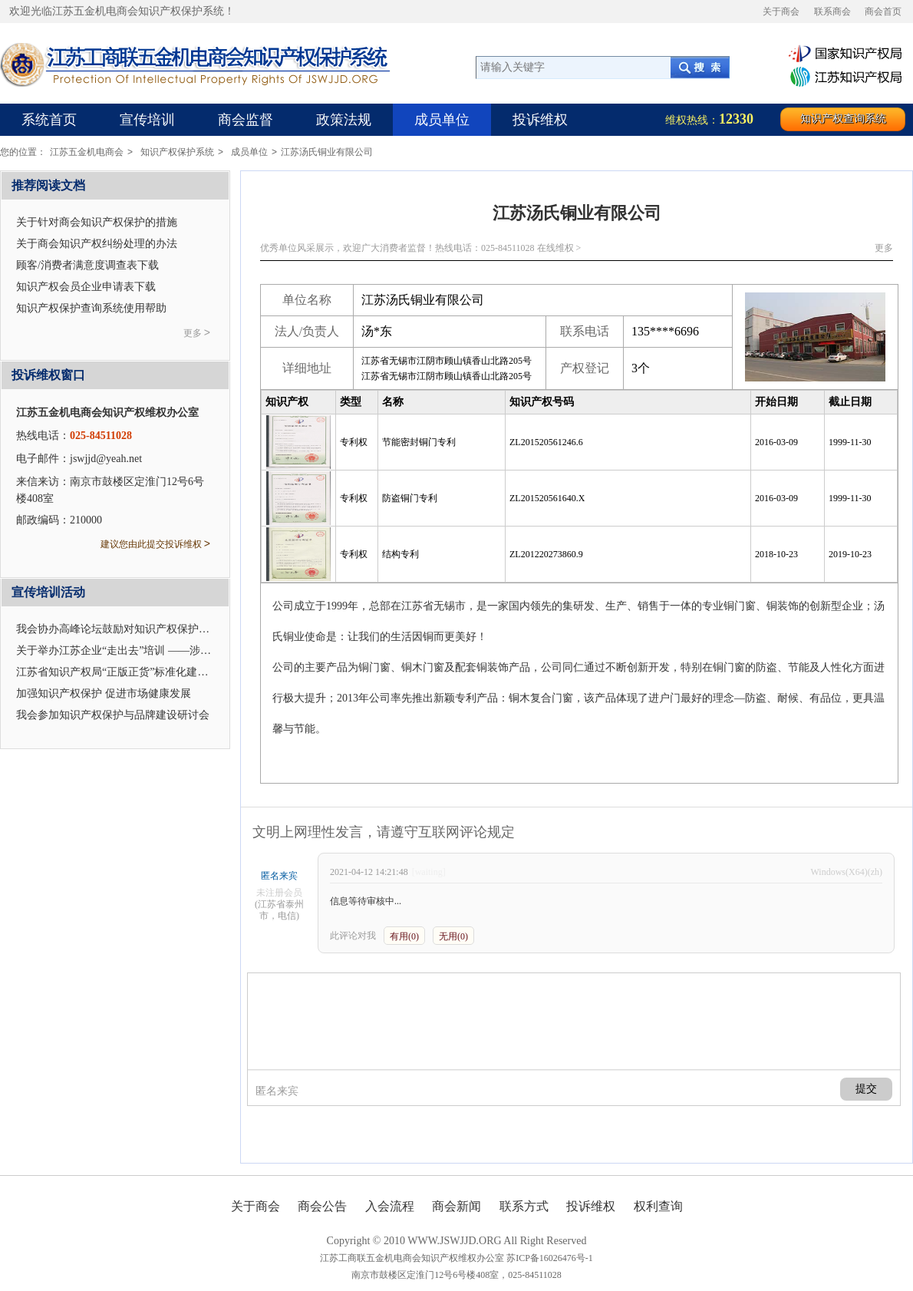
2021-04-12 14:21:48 (369, 872)
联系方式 (524, 1206)
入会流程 (389, 1206)
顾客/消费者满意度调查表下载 (87, 265)
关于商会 (781, 11)
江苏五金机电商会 (91, 152)
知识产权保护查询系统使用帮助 (91, 308)
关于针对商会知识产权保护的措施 (96, 222)
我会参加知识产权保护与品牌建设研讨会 (112, 715)
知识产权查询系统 (843, 118)
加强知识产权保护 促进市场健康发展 (103, 693)
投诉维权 (540, 119)
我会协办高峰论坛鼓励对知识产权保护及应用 (123, 629)
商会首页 (883, 11)
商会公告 (322, 1206)
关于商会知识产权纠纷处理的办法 (96, 243)
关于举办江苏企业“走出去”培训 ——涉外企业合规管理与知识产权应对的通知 (199, 650)
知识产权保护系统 (181, 152)
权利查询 (658, 1206)
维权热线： (709, 119)
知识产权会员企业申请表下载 (86, 286)
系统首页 (49, 119)
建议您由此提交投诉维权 (155, 543)
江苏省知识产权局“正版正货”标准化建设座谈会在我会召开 (155, 672)
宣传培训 (147, 119)
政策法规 (343, 119)
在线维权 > (559, 248)
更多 (884, 248)
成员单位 (442, 119)
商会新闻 (456, 1206)
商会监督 (245, 119)
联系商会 (832, 11)
